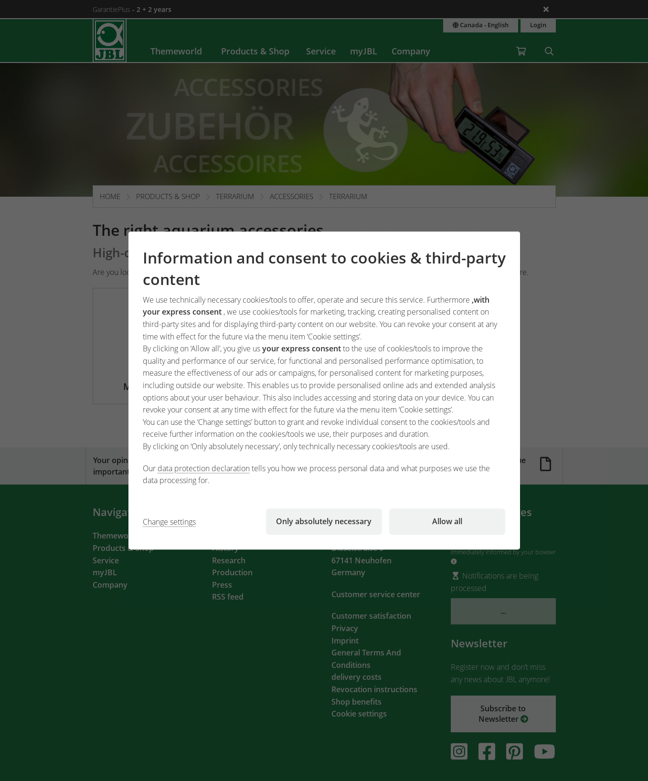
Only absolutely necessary (324, 521)
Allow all (447, 521)
